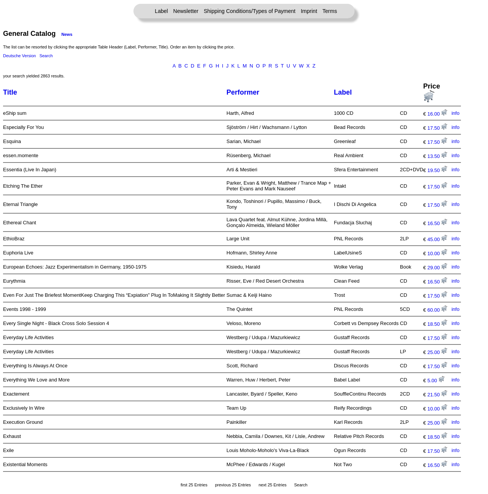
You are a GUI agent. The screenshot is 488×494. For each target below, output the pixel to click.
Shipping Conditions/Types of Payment (249, 11)
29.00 (437, 267)
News (66, 34)
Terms (330, 11)
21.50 (437, 394)
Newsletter (185, 11)
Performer (242, 92)
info (455, 113)
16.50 (437, 223)
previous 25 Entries (233, 485)
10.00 (437, 253)
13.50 (437, 156)
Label (161, 11)
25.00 (437, 352)
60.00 (437, 310)
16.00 (437, 114)
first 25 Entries (194, 485)
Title (10, 92)
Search (46, 55)
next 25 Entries (272, 485)
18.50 (437, 324)
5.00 (436, 380)
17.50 (437, 128)
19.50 (437, 170)
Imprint (309, 11)
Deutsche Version (19, 55)
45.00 (437, 239)
